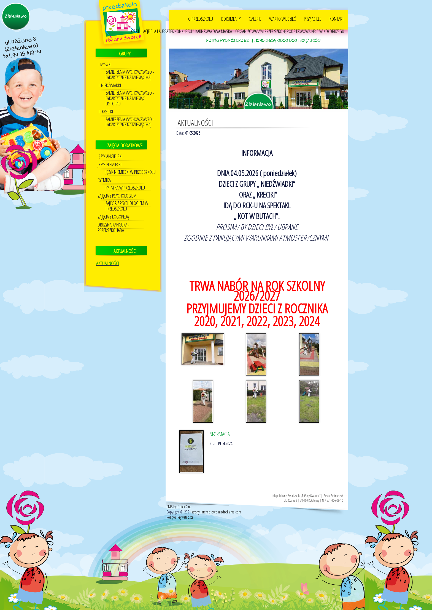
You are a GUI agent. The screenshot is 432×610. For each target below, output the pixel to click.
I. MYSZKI (104, 64)
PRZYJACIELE (312, 18)
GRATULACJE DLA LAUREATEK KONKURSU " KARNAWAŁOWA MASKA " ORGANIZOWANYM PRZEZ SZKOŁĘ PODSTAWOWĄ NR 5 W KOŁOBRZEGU (237, 31)
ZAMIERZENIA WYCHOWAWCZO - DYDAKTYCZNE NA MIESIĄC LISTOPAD (130, 97)
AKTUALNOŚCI (107, 263)
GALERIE (255, 18)
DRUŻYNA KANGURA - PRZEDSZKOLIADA (113, 227)
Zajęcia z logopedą (113, 216)
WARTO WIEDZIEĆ (282, 18)
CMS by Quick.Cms (178, 506)
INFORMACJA (219, 434)
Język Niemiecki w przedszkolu (131, 172)
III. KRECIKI (105, 111)
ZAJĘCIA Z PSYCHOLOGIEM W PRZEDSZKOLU (127, 205)
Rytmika (104, 180)
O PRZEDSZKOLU (200, 18)
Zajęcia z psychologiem (117, 195)
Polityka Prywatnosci (179, 517)
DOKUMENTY (231, 18)
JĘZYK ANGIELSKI (110, 156)
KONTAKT (337, 18)
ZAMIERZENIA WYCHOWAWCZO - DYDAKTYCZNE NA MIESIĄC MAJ (130, 74)
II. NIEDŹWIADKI (109, 85)
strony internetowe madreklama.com (216, 511)
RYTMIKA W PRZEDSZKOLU (125, 187)
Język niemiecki (109, 164)
